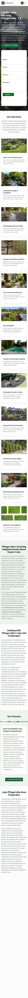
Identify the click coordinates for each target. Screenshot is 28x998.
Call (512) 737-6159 (14, 779)
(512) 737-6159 (9, 45)
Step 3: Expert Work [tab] (22, 721)
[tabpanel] (14, 750)
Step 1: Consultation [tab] (5, 721)
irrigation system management (12, 612)
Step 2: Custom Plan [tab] (14, 721)
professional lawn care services (13, 607)
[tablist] (14, 721)
